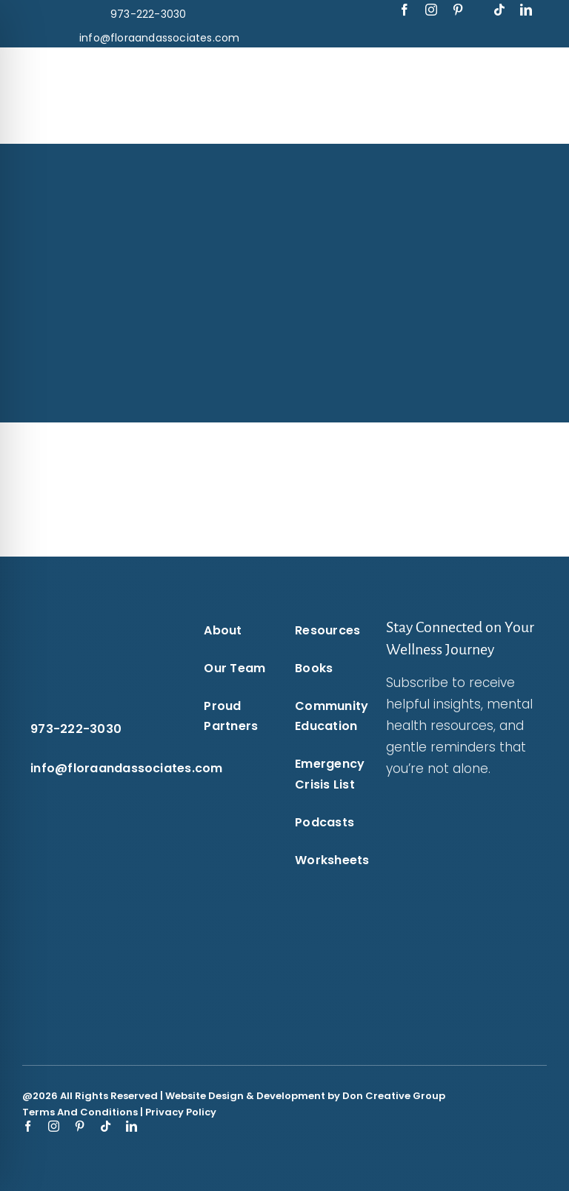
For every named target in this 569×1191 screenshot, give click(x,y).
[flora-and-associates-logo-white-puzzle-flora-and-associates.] (78, 622)
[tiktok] (499, 10)
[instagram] (431, 10)
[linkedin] (526, 10)
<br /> (448, 900)
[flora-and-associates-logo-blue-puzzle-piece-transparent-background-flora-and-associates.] (126, 68)
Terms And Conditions (80, 1112)
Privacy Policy (180, 1112)
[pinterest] (458, 10)
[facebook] (404, 10)
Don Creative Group (393, 1096)
